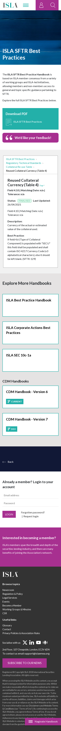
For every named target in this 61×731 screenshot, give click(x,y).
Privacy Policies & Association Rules (21, 641)
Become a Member (12, 614)
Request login (31, 524)
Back (11, 470)
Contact (6, 637)
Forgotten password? (33, 520)
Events (6, 610)
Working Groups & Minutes (16, 617)
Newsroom (8, 598)
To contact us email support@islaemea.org (26, 661)
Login (9, 522)
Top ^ (42, 185)
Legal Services (9, 606)
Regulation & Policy (12, 602)
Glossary (7, 633)
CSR (4, 621)
